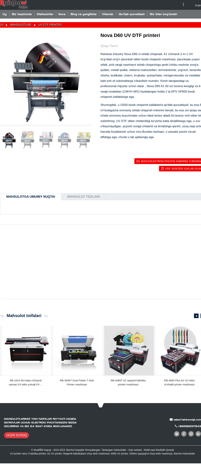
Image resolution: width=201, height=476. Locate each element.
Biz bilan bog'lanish (163, 14)
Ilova (62, 14)
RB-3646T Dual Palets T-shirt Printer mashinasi (77, 382)
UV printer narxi (18, 453)
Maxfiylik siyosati (165, 449)
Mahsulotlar (45, 14)
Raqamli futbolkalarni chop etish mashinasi (86, 453)
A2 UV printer (54, 453)
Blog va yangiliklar (84, 14)
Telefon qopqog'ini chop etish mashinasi (150, 453)
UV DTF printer (50, 24)
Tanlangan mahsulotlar (114, 449)
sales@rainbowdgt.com (187, 419)
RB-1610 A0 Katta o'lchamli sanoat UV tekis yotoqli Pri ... (26, 382)
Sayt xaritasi (135, 449)
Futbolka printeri (37, 453)
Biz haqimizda (22, 14)
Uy (5, 14)
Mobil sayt (149, 449)
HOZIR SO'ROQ (16, 435)
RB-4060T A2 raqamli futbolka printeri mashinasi (128, 382)
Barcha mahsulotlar (184, 453)
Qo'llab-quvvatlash (132, 14)
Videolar (108, 14)
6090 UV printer (119, 453)
